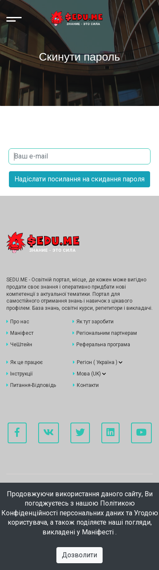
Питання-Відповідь (31, 385)
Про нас (17, 322)
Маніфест (19, 333)
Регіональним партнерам (105, 333)
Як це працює (24, 362)
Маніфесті (98, 532)
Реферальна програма (101, 345)
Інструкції (19, 374)
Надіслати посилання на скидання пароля (79, 179)
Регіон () (98, 362)
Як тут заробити (93, 322)
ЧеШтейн (19, 345)
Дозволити (79, 555)
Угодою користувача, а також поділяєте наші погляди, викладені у (83, 522)
